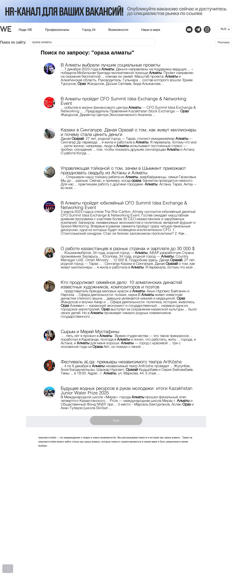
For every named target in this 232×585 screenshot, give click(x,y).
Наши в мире (150, 30)
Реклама (224, 42)
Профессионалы (57, 30)
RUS (223, 29)
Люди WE (25, 30)
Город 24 (88, 30)
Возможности (118, 30)
